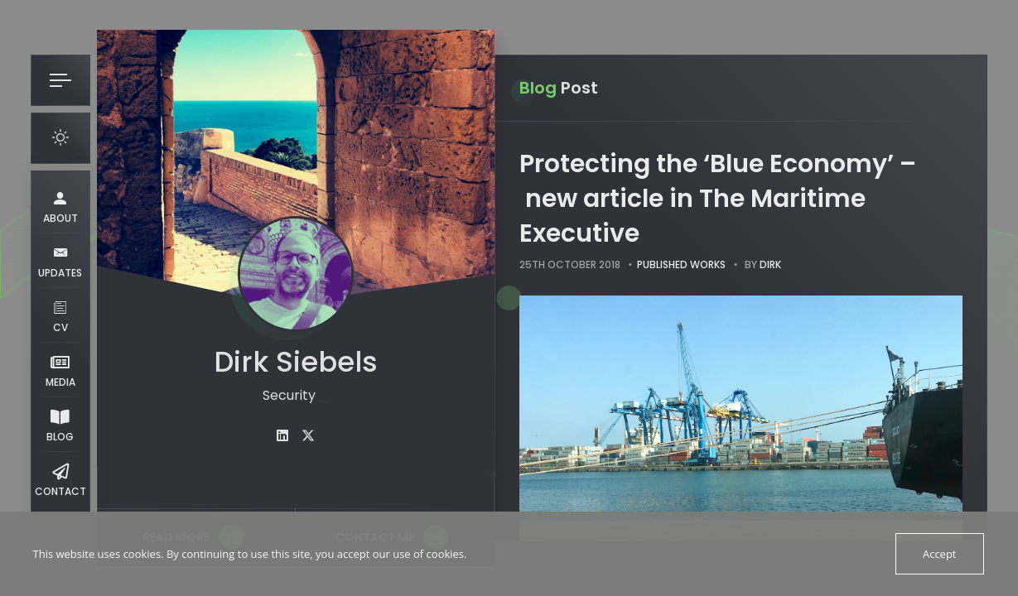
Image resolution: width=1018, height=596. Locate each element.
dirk (770, 264)
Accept (940, 553)
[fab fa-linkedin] (282, 435)
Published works (681, 264)
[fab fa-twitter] (308, 435)
